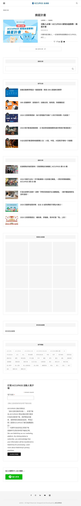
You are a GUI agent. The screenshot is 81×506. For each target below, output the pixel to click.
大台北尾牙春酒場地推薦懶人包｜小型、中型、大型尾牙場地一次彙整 (46, 140)
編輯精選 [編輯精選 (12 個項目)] (44, 365)
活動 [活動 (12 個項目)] (62, 358)
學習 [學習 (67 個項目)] (48, 354)
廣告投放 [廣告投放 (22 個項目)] (23, 358)
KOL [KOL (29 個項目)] (23, 354)
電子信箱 (11, 395)
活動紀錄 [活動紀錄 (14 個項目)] (17, 362)
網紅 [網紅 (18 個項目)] (50, 362)
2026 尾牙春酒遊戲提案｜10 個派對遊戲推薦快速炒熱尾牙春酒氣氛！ (46, 128)
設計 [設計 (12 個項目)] (8, 369)
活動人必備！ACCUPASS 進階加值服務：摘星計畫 (59, 25)
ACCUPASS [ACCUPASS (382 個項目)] (18, 351)
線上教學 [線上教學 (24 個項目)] (9, 365)
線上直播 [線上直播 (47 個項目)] (36, 365)
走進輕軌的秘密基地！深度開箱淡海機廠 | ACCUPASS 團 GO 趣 (44, 166)
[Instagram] (35, 495)
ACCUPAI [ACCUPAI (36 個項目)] (9, 351)
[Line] (49, 495)
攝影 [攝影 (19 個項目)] (44, 358)
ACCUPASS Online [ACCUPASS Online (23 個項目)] (41, 351)
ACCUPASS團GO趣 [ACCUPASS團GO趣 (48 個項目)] (55, 351)
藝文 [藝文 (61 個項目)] (57, 365)
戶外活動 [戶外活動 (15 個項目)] (31, 358)
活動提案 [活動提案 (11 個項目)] (69, 358)
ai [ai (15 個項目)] (64, 351)
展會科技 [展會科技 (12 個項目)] (9, 358)
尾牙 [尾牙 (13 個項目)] (54, 354)
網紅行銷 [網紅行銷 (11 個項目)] (65, 362)
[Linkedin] (40, 495)
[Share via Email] (64, 41)
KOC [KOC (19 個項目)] (17, 354)
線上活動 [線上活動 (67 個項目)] (17, 365)
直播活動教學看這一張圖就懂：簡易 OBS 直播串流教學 (41, 90)
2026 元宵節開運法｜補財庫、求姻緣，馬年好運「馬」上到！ (43, 217)
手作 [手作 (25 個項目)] (38, 358)
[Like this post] (54, 41)
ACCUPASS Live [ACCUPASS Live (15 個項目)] (29, 351)
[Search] (77, 3)
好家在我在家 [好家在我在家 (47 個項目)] (39, 354)
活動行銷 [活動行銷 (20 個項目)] (25, 362)
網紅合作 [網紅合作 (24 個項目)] (57, 362)
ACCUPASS (58, 503)
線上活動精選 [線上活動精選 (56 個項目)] (26, 365)
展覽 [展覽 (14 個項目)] (16, 358)
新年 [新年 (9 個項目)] (50, 358)
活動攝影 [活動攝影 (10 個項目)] (9, 362)
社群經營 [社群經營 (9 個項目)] (43, 362)
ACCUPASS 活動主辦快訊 (16, 408)
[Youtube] (45, 495)
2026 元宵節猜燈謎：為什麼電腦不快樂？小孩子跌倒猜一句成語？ (45, 115)
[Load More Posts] (40, 49)
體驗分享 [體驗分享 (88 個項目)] (23, 369)
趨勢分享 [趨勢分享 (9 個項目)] (15, 369)
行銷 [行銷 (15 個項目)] (63, 365)
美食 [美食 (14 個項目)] (51, 365)
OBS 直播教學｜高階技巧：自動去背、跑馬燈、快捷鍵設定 (42, 102)
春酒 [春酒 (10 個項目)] (56, 358)
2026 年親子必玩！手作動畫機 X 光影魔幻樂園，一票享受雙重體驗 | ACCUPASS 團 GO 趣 (45, 180)
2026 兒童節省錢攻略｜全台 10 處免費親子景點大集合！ (41, 204)
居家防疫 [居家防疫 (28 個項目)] (69, 354)
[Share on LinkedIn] (59, 41)
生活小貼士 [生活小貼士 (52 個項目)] (34, 362)
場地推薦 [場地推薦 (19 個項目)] (30, 354)
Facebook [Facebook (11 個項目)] (10, 354)
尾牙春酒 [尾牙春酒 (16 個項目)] (61, 354)
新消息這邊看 (10, 331)
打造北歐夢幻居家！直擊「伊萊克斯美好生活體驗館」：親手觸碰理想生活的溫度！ (47, 193)
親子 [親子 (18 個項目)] (69, 365)
